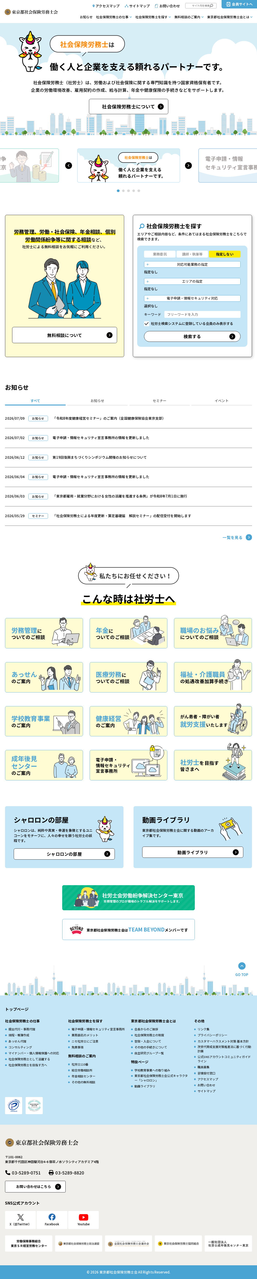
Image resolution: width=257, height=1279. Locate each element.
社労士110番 (80, 1064)
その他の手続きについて (150, 1047)
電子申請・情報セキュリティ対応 (192, 298)
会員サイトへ (242, 4)
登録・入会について (147, 1041)
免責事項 (77, 1047)
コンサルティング (20, 1047)
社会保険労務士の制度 (149, 1035)
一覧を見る (232, 537)
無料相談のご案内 (187, 17)
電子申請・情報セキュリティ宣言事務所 (98, 1029)
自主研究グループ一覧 (149, 1053)
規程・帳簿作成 (18, 1035)
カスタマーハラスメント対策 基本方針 (223, 1041)
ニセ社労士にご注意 (85, 1041)
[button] (68, 165)
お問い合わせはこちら (33, 1186)
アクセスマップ (108, 5)
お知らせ (86, 17)
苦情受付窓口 (206, 1073)
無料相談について (64, 335)
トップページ (17, 1009)
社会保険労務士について (128, 106)
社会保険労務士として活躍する (29, 1059)
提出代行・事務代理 (21, 1029)
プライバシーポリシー (212, 1035)
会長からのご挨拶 (146, 1029)
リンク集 (203, 1029)
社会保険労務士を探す (151, 17)
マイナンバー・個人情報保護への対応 (33, 1053)
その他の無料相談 (83, 1082)
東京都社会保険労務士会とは (228, 17)
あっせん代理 (17, 1041)
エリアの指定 (192, 281)
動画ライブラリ (192, 852)
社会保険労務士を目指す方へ (27, 1065)
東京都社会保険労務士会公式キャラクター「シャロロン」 (161, 1078)
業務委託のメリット (85, 1035)
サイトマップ (139, 5)
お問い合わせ (169, 5)
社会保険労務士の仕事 (112, 17)
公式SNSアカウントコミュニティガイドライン (224, 1059)
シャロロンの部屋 (64, 854)
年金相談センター (83, 1076)
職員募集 (203, 1067)
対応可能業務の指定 (192, 264)
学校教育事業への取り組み (152, 1070)
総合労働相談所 (82, 1070)
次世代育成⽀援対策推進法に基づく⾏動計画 (224, 1049)
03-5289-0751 (26, 1172)
